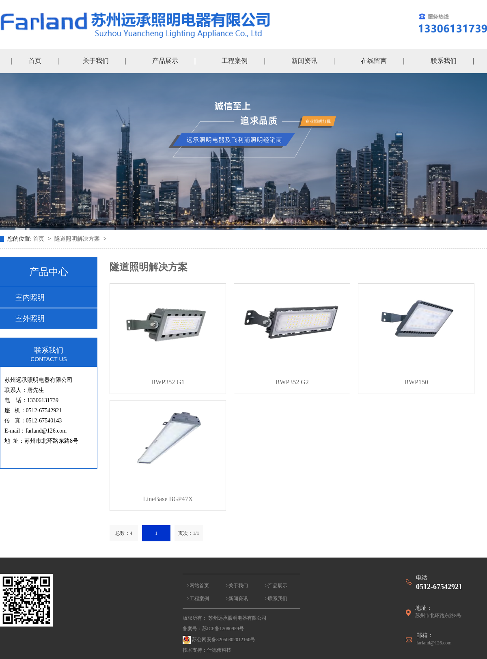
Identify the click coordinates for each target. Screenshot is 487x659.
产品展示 (165, 60)
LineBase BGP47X (168, 498)
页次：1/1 (188, 533)
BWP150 (416, 382)
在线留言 (374, 60)
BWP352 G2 (292, 382)
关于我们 (96, 60)
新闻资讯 (304, 60)
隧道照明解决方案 (77, 239)
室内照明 (30, 297)
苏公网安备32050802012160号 (219, 640)
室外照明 (30, 318)
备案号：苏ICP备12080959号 (213, 628)
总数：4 (123, 533)
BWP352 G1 (168, 382)
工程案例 (235, 60)
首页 (34, 60)
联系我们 (444, 60)
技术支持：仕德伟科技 (207, 650)
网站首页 (199, 585)
